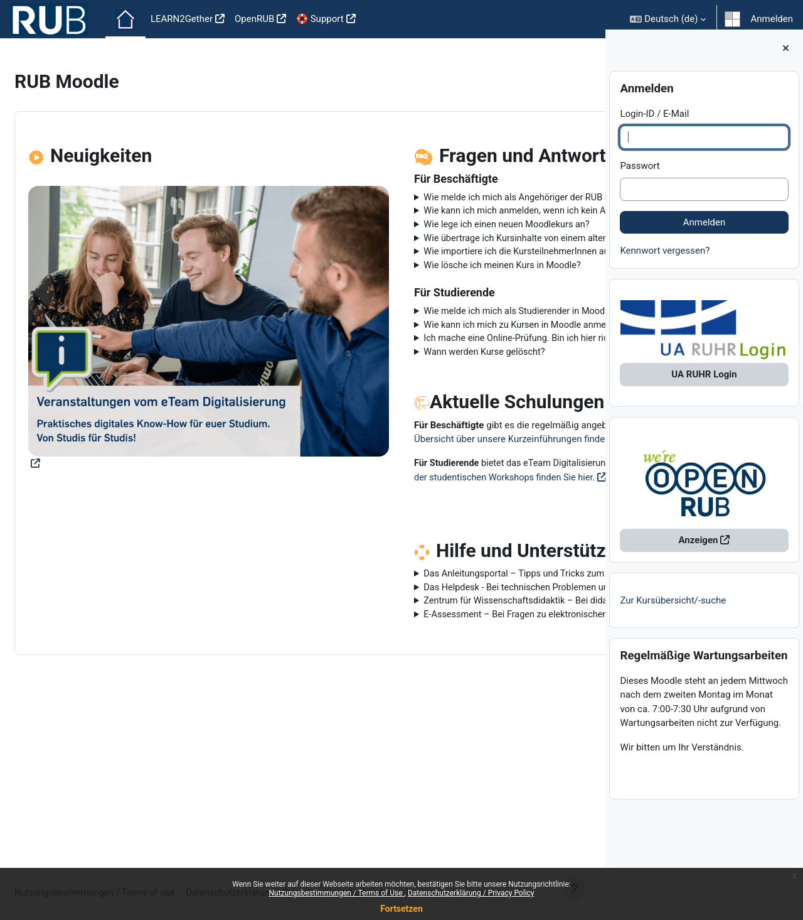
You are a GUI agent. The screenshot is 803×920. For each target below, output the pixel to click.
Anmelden (771, 18)
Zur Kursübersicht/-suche (673, 608)
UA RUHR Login (704, 383)
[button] (668, 19)
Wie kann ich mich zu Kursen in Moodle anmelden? (440, 385)
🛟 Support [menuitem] (319, 18)
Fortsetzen (401, 909)
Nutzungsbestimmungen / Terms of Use (336, 893)
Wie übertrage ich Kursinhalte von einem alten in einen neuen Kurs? (443, 275)
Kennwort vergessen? (665, 258)
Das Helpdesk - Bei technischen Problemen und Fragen (449, 693)
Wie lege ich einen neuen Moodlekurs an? (421, 254)
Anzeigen (698, 549)
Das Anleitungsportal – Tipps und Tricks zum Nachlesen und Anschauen (424, 672)
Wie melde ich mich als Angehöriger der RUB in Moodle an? (445, 205)
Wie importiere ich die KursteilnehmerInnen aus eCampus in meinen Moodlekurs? (429, 304)
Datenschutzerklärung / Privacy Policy (471, 893)
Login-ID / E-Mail (654, 121)
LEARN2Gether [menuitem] (182, 18)
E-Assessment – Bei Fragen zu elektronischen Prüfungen (426, 743)
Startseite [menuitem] (125, 19)
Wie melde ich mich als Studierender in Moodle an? (441, 371)
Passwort (639, 174)
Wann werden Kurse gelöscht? (398, 413)
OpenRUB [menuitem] (254, 18)
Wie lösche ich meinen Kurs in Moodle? (416, 324)
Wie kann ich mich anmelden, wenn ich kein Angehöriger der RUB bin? (421, 233)
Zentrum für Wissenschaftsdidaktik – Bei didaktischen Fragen (443, 715)
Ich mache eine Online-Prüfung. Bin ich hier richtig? (441, 400)
